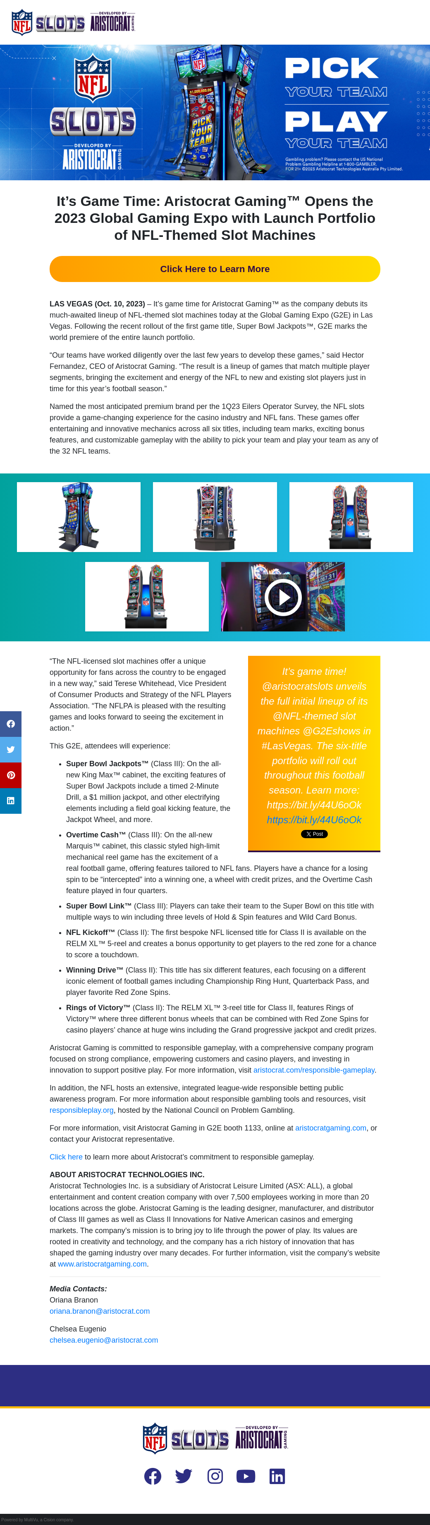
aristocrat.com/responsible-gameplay (314, 1070)
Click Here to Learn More (215, 269)
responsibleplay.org (82, 1110)
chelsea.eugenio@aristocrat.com (104, 1340)
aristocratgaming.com (330, 1128)
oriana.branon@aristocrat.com (100, 1311)
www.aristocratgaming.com (102, 1264)
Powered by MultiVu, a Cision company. (37, 1520)
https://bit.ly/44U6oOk (314, 819)
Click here (66, 1157)
